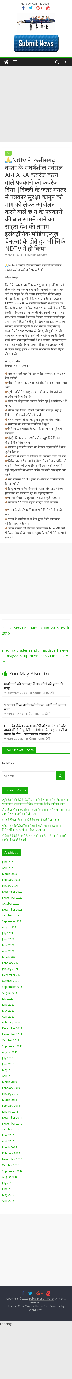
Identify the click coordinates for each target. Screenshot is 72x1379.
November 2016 (12, 1159)
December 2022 (12, 891)
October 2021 (10, 915)
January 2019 (10, 1094)
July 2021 (7, 933)
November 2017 (12, 1123)
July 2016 (7, 1183)
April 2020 (8, 1016)
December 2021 (12, 909)
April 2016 (8, 1201)
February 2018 (11, 1105)
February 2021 (11, 963)
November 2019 (12, 1034)
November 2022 (12, 897)
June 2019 (8, 1064)
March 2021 (9, 957)
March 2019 (9, 1082)
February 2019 (11, 1088)
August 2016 (10, 1177)
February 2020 (11, 1022)
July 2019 (7, 1058)
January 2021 (10, 969)
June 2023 (8, 862)
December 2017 (12, 1117)
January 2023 (10, 885)
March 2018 (9, 1100)
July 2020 (7, 998)
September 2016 (12, 1171)
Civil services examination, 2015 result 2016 (35, 630)
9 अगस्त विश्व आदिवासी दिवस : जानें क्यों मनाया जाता (35, 707)
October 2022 (10, 903)
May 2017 (8, 1135)
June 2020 (8, 1004)
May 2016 (8, 1195)
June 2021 (8, 939)
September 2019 (12, 1046)
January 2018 (10, 1111)
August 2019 (10, 1052)
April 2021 (8, 951)
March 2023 (9, 874)
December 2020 (12, 975)
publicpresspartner (38, 254)
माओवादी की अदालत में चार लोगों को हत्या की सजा (33, 686)
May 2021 (8, 945)
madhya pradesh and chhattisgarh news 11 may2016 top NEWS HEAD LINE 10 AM (35, 656)
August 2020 (10, 993)
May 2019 (8, 1070)
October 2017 (10, 1129)
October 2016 (10, 1165)
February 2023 (11, 880)
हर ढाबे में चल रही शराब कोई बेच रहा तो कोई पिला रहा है (30, 820)
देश (8, 153)
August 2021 (10, 927)
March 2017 (9, 1147)
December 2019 (12, 1028)
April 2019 (8, 1076)
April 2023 (8, 868)
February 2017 (11, 1153)
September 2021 (12, 921)
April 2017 (8, 1141)
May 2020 (8, 1010)
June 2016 (8, 1189)
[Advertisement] (36, 104)
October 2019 (10, 1040)
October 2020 (10, 981)
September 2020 (12, 987)
